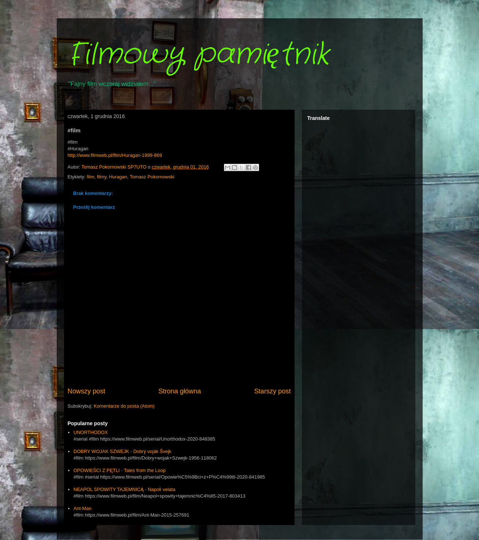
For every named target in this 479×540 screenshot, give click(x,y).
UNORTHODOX (91, 432)
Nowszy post (86, 391)
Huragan (118, 177)
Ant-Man (82, 508)
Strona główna (179, 391)
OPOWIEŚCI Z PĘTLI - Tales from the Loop (120, 470)
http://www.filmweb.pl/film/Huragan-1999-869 (115, 155)
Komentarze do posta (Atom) (124, 406)
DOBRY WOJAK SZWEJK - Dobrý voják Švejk (123, 451)
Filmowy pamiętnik (198, 55)
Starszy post (272, 391)
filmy (101, 177)
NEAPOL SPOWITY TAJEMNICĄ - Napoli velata (124, 489)
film (90, 177)
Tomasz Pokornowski (152, 177)
